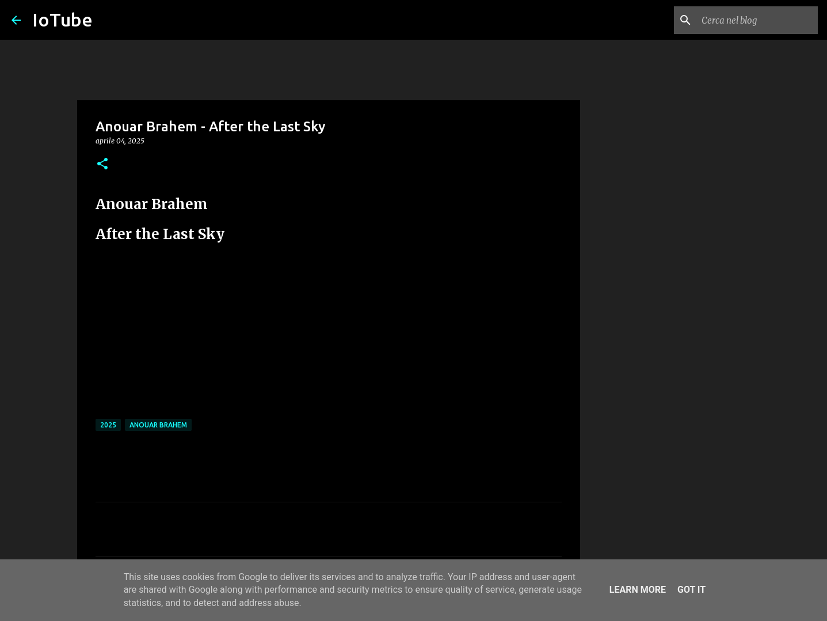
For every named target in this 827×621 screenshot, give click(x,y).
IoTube (62, 19)
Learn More (637, 589)
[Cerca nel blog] (757, 20)
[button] (102, 164)
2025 (108, 425)
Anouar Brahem (158, 425)
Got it (691, 589)
